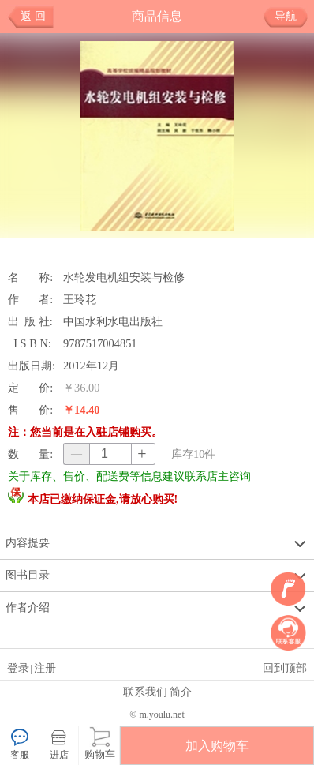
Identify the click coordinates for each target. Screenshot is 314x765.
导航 (291, 16)
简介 (181, 691)
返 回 (33, 16)
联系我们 (145, 691)
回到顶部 (285, 668)
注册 (45, 668)
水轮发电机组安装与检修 (124, 277)
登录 (18, 668)
